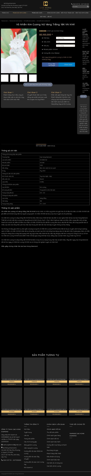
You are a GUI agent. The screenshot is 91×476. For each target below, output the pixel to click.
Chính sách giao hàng (54, 435)
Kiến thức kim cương (82, 12)
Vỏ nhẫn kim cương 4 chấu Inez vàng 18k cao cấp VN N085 (19, 409)
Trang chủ (5, 12)
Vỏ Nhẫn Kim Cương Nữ (43, 21)
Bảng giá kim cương (52, 13)
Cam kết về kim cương (54, 466)
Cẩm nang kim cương (31, 448)
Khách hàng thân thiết (54, 453)
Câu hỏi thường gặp (30, 442)
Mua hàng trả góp (52, 450)
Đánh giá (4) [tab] (51, 146)
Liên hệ (49, 16)
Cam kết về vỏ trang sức (55, 463)
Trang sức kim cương (18, 13)
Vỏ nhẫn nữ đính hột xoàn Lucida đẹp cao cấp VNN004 (18, 379)
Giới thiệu (43, 16)
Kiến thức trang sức (67, 12)
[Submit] (87, 6)
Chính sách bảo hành (53, 442)
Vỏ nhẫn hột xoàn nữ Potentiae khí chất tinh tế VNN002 (63, 379)
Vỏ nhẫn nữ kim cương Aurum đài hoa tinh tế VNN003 (40, 379)
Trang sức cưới (36, 13)
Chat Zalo (66, 64)
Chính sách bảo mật (53, 459)
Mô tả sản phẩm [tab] (41, 146)
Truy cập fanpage (49, 64)
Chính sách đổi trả (53, 438)
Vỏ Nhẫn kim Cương (29, 21)
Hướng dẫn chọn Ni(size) (51, 53)
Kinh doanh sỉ (28, 467)
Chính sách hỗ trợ (53, 429)
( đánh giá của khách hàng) (55, 31)
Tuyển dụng (28, 432)
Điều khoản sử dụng (53, 456)
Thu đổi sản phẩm (52, 432)
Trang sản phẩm (29, 438)
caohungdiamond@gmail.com (12, 444)
